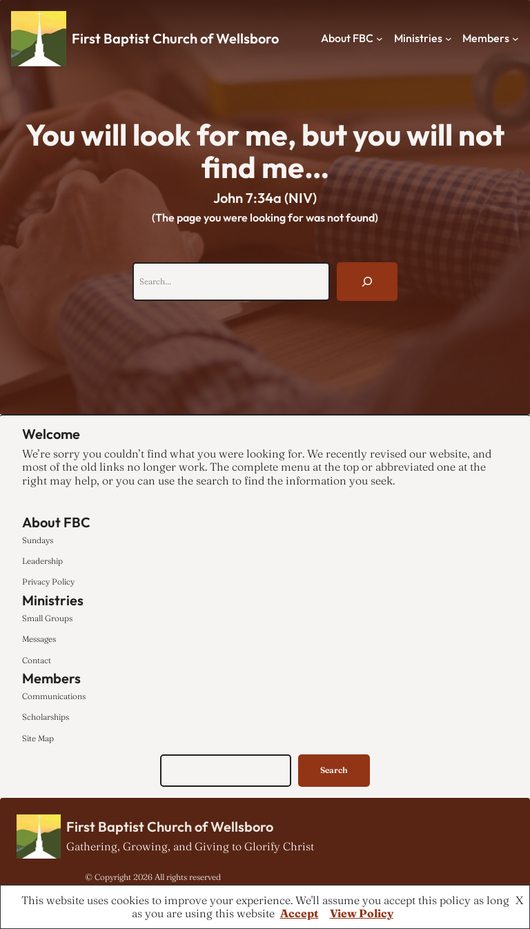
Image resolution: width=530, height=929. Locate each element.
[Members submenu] (515, 38)
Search (334, 770)
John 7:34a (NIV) (265, 197)
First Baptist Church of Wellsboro (175, 38)
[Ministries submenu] (448, 38)
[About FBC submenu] (379, 38)
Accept (299, 913)
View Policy (361, 913)
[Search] (367, 281)
